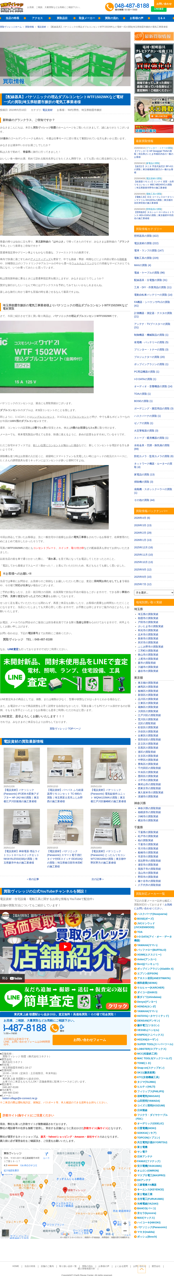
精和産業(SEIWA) (147, 982)
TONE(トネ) (144, 1063)
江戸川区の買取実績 (149, 715)
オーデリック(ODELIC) (150, 1123)
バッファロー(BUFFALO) (151, 949)
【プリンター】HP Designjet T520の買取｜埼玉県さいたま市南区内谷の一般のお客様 (153, 154)
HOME (13, 1262)
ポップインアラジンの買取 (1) (151, 364)
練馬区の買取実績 (148, 686)
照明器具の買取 (153, 209)
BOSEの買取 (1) (143, 401)
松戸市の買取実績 (148, 836)
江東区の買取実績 (148, 703)
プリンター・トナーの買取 (159, 148)
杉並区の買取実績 (148, 727)
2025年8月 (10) (143, 576)
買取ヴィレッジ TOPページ (65, 728)
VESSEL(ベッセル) (148, 1030)
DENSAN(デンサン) (148, 1020)
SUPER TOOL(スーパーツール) (155, 1044)
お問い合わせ (164, 3)
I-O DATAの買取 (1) (145, 379)
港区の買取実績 (147, 751)
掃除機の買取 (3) (143, 481)
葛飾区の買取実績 (148, 707)
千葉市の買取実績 (148, 844)
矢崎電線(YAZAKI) (147, 1203)
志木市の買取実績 (148, 634)
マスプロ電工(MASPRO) (151, 1175)
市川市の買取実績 (148, 848)
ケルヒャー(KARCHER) (150, 987)
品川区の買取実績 (148, 699)
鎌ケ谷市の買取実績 (149, 881)
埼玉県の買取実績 (148, 614)
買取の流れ (112, 18)
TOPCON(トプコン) (148, 1137)
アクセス (37, 18)
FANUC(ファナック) (148, 1161)
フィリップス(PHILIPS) (150, 1091)
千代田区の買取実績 (149, 768)
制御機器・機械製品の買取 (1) (151, 334)
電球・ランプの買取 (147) (149, 250)
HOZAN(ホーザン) (147, 1039)
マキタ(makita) (146, 1231)
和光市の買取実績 (148, 630)
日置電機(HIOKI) (146, 1128)
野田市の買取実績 (148, 876)
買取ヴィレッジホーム (11, 27)
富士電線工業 (144, 1194)
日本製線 (142, 1110)
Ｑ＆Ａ (161, 18)
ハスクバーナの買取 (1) (147, 415)
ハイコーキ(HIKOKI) (148, 1222)
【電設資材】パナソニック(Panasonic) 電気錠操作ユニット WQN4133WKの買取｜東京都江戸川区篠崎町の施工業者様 (109, 775)
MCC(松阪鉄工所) (147, 1053)
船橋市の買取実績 (148, 852)
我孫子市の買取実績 (149, 868)
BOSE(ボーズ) (145, 918)
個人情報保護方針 (154, 1262)
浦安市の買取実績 (148, 864)
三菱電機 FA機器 (146, 1184)
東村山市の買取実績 (149, 784)
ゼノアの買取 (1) (143, 423)
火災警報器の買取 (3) (146, 430)
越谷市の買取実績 (148, 670)
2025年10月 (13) (143, 562)
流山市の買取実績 (148, 872)
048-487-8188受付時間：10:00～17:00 (127, 7)
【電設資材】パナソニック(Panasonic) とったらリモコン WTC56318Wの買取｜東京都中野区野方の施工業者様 (109, 836)
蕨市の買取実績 (147, 662)
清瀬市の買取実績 (148, 796)
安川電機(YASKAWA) (149, 1165)
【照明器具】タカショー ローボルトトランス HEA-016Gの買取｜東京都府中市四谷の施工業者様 (154, 215)
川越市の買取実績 (148, 666)
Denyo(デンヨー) (147, 1001)
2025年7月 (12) (143, 584)
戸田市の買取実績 (148, 622)
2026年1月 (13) (143, 540)
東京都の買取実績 (148, 682)
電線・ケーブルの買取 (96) (149, 272)
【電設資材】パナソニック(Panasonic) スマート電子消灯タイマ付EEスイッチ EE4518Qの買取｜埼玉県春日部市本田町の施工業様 (65, 838)
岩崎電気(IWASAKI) (148, 1096)
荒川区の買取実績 (148, 719)
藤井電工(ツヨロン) (148, 1025)
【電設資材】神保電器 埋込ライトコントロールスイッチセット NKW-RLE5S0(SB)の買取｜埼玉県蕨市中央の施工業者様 (22, 836)
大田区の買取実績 (148, 711)
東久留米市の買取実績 (150, 792)
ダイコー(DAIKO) (147, 992)
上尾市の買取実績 (148, 658)
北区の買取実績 (147, 723)
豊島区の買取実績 (148, 764)
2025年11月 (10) (143, 554)
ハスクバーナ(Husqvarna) (152, 914)
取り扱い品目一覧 (59, 1262)
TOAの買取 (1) (142, 393)
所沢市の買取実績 (148, 642)
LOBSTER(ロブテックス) (151, 1048)
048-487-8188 (38, 1029)
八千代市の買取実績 (149, 884)
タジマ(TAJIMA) (146, 1081)
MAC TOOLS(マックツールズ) (154, 1058)
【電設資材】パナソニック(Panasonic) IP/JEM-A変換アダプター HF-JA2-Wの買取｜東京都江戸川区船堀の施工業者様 (22, 775)
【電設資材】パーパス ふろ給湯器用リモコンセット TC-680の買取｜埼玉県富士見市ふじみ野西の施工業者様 (65, 775)
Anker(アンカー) (146, 959)
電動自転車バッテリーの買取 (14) (153, 294)
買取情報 (29, 27)
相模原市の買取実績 (149, 812)
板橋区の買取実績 (148, 690)
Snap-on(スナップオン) (150, 1067)
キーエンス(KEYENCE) (150, 1189)
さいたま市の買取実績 (150, 626)
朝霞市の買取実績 (148, 618)
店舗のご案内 (40, 1262)
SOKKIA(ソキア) (146, 1132)
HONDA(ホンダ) (146, 1006)
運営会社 (138, 1262)
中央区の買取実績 (148, 772)
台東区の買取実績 (148, 735)
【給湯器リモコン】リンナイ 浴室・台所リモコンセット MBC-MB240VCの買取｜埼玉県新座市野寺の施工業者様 (154, 184)
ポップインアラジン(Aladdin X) (155, 968)
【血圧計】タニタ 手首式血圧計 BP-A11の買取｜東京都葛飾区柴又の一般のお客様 (153, 169)
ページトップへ (170, 1268)
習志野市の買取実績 (149, 860)
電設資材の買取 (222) (146, 243)
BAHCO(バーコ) (146, 1208)
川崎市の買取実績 (148, 816)
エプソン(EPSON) (147, 973)
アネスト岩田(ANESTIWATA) (154, 978)
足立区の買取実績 (148, 743)
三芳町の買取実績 (148, 650)
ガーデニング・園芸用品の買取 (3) (153, 408)
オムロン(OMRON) (148, 1170)
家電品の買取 (152, 163)
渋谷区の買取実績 (148, 731)
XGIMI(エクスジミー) (149, 954)
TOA (139, 931)
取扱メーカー (87, 18)
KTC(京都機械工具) (148, 1077)
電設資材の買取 (153, 178)
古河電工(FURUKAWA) (150, 1198)
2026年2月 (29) (143, 532)
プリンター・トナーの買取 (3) (151, 349)
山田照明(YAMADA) (148, 1100)
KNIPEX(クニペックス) (150, 1034)
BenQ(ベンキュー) (147, 964)
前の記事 (34, 879)
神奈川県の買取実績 (149, 808)
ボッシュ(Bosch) (147, 1236)
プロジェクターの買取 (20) (149, 357)
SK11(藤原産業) (146, 1072)
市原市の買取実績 (148, 856)
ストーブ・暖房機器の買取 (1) (151, 437)
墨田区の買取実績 (148, 776)
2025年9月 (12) (143, 569)
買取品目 (62, 18)
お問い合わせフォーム (103, 1029)
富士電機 (142, 1147)
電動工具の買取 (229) (146, 257)
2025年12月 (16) (143, 547)
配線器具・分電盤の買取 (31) (150, 280)
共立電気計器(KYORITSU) (152, 1142)
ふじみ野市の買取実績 (150, 646)
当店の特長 (12, 18)
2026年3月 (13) (143, 525)
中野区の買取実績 (148, 759)
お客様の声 (136, 18)
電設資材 (41, 27)
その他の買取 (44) (144, 500)
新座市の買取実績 (148, 638)
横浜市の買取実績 (148, 820)
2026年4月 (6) (142, 517)
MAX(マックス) (146, 1217)
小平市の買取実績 (148, 780)
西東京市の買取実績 (149, 788)
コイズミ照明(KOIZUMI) (151, 1105)
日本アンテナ (144, 1156)
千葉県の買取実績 (148, 832)
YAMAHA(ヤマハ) (147, 945)
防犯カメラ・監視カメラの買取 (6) (153, 456)
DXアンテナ (144, 1180)
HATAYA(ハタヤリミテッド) (153, 1015)
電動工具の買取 (153, 194)
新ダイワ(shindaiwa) (149, 997)
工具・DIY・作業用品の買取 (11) (152, 287)
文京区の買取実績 (148, 755)
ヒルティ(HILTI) (146, 1086)
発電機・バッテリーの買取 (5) (151, 342)
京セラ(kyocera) (146, 1213)
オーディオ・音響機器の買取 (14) (153, 386)
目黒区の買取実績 (148, 747)
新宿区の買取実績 (148, 694)
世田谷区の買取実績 (149, 739)
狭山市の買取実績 (148, 654)
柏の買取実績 (145, 840)
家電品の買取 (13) (144, 474)
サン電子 (142, 1151)
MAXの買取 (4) (142, 265)
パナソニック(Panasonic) (152, 1227)
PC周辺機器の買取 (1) (146, 371)
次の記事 (97, 879)
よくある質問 (106, 1262)
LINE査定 (164, 11)
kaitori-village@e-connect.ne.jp (20, 1094)
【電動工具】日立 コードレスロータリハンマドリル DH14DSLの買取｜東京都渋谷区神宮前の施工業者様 (154, 200)
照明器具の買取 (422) (146, 235)
